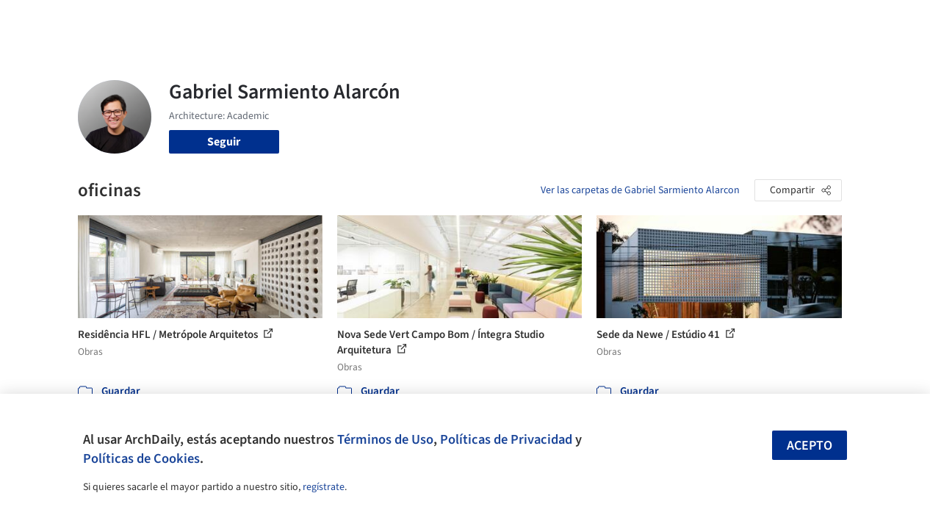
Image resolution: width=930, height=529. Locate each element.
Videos (634, 20)
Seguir (223, 142)
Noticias (584, 20)
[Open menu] (883, 20)
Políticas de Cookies (141, 458)
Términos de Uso (385, 439)
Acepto (809, 445)
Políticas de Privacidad (506, 439)
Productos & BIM (510, 20)
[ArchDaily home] (47, 20)
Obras (382, 20)
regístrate (324, 487)
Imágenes (432, 20)
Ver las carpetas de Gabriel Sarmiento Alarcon (640, 190)
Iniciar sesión (713, 20)
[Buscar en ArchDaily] (230, 20)
